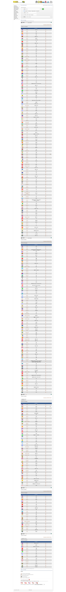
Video (33, 568)
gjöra (37, 115)
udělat (34, 83)
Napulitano (27, 162)
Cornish (27, 276)
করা (36, 56)
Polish (27, 349)
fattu (36, 521)
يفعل (36, 256)
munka (36, 450)
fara (36, 75)
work (36, 404)
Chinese (27, 41)
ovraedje (35, 480)
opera (36, 406)
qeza (37, 235)
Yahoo (29, 568)
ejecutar (40, 249)
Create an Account (50, 5)
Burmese (27, 65)
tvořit (37, 283)
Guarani (27, 300)
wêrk (36, 460)
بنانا (36, 378)
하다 (35, 127)
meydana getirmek (39, 375)
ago (36, 551)
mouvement (36, 546)
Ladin (27, 130)
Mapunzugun (27, 150)
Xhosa (27, 388)
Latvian (27, 322)
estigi (36, 90)
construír (35, 100)
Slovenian (27, 208)
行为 (36, 504)
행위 (36, 516)
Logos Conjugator (29, 22)
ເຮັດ (35, 132)
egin (35, 263)
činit (36, 83)
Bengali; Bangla (27, 56)
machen (36, 36)
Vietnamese (27, 227)
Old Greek (27, 169)
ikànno (37, 105)
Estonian (27, 290)
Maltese (27, 147)
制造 (36, 258)
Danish (27, 85)
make (36, 29)
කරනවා (36, 205)
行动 (36, 548)
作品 (36, 451)
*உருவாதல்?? (36, 370)
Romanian (27, 187)
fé (36, 228)
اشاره (36, 558)
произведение (36, 413)
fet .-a (36, 526)
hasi (36, 172)
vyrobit (35, 283)
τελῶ (35, 169)
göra (36, 368)
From (25, 12)
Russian (27, 38)
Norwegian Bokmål (27, 164)
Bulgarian (27, 63)
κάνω (35, 103)
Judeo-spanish (27, 122)
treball (38, 478)
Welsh (27, 230)
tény (36, 514)
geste (34, 546)
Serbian (27, 473)
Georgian (27, 102)
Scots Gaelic (27, 359)
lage (37, 340)
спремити (33, 361)
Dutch (27, 88)
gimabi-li (36, 315)
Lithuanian (27, 140)
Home (21, 5)
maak (37, 43)
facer (36, 51)
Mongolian (27, 157)
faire (36, 167)
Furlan (27, 293)
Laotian (27, 132)
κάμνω (37, 103)
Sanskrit (27, 357)
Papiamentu (27, 172)
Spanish (27, 249)
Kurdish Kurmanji (27, 453)
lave (37, 85)
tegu (36, 509)
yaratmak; (35, 375)
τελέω (37, 169)
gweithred (36, 529)
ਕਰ (36, 179)
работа (36, 423)
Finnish (27, 93)
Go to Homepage (24, 569)
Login (46, 5)
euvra (35, 468)
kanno (35, 105)
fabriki (37, 288)
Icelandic (27, 115)
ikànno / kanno (36, 298)
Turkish (27, 220)
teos (36, 436)
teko (36, 553)
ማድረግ (36, 46)
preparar (37, 295)
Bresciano (27, 268)
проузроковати (36, 361)
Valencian (27, 380)
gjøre (36, 164)
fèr (36, 58)
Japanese (27, 120)
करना (36, 112)
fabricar (37, 100)
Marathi (27, 152)
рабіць (36, 66)
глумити (38, 200)
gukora (36, 125)
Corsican (27, 78)
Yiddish (27, 390)
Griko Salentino (27, 105)
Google (25, 568)
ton (36, 390)
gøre (35, 85)
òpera (36, 465)
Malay (27, 330)
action (35, 543)
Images (27, 568)
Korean (27, 127)
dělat (32, 83)
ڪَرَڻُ (36, 203)
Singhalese (27, 205)
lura (36, 53)
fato (36, 528)
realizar (34, 249)
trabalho (36, 421)
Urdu (27, 378)
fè (36, 184)
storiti (35, 208)
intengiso (36, 566)
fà (36, 78)
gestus (36, 556)
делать (36, 38)
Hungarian (27, 450)
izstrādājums (36, 458)
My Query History (24, 5)
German (27, 36)
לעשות (36, 110)
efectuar (34, 250)
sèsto (36, 563)
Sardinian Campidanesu (27, 521)
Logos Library (22, 568)
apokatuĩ (36, 448)
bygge (37, 285)
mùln (36, 332)
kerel (36, 186)
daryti (36, 140)
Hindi (27, 112)
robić (36, 349)
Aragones (27, 48)
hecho (36, 499)
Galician (27, 100)
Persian (27, 174)
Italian (27, 31)
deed (36, 543)
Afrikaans (27, 43)
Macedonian (27, 142)
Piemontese (27, 347)
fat (36, 511)
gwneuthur (37, 230)
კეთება (36, 102)
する (36, 120)
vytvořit (39, 283)
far (36, 189)
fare (36, 31)
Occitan (27, 167)
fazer (36, 177)
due (36, 196)
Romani (27, 186)
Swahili (27, 210)
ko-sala (36, 325)
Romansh (27, 189)
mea (36, 149)
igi (37, 90)
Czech (27, 83)
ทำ (36, 215)
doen (35, 43)
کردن (36, 174)
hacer (32, 249)
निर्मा (36, 357)
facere (36, 137)
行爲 (36, 524)
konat (35, 83)
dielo (36, 475)
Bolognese (27, 58)
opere (36, 441)
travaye (37, 480)
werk (36, 414)
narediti (37, 208)
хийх (36, 157)
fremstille (35, 285)
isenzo (36, 531)
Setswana (27, 363)
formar (36, 249)
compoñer (39, 100)
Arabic (27, 256)
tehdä (36, 93)
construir (36, 250)
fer (36, 48)
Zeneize (27, 485)
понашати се (35, 200)
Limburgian (27, 460)
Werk (36, 411)
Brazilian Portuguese (27, 266)
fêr (36, 159)
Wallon (27, 228)
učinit (38, 83)
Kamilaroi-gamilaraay (27, 315)
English (27, 29)
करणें (36, 152)
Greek (27, 103)
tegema (36, 290)
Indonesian (27, 310)
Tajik (27, 213)
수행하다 (37, 127)
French (27, 251)
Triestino (27, 218)
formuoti (37, 327)
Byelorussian (27, 66)
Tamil (27, 370)
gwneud (35, 230)
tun (37, 36)
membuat (36, 310)
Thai (27, 215)
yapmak (36, 220)
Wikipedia (31, 568)
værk (36, 431)
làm (35, 227)
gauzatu (37, 263)
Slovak (27, 475)
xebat (35, 453)
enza (35, 235)
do (35, 29)
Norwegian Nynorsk (27, 340)
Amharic (27, 46)
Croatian (27, 428)
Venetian (27, 225)
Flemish (27, 95)
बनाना (36, 305)
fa (36, 68)
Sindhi (27, 203)
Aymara (27, 53)
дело (36, 473)
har (37, 167)
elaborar (39, 250)
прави (36, 142)
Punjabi (27, 179)
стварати (39, 361)
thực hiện (37, 227)
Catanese (27, 73)
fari (36, 73)
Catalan (27, 426)
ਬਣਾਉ (36, 352)
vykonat (40, 83)
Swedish (27, 368)
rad (36, 428)
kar (37, 453)
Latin (27, 320)
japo (36, 300)
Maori (27, 149)
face (36, 187)
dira (36, 363)
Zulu (27, 235)
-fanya (36, 210)
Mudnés (27, 159)
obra (36, 416)
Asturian (27, 51)
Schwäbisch (27, 196)
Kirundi (27, 125)
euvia (36, 485)
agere (37, 320)
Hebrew (27, 110)
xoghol (36, 463)
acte (38, 546)
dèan (36, 359)
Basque (27, 263)
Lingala (27, 325)
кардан (36, 213)
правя (36, 63)
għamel (36, 147)
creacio (36, 478)
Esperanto (27, 90)
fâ (36, 293)
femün (36, 150)
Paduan (27, 342)
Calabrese (27, 68)
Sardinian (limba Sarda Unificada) (27, 193)
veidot (36, 322)
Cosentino (27, 80)
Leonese (27, 137)
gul (36, 276)
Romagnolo (27, 184)
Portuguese (27, 177)
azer (36, 122)
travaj (37, 468)
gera (35, 115)
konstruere (39, 285)
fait (36, 501)
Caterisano (27, 75)
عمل (36, 519)
